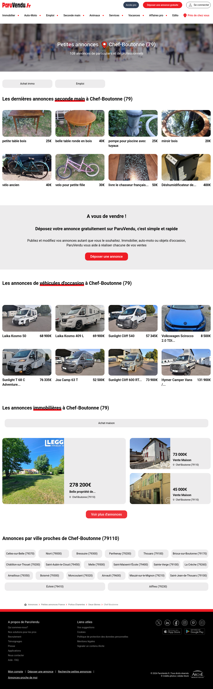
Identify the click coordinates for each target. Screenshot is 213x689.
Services (114, 15)
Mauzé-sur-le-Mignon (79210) (147, 575)
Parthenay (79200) (120, 553)
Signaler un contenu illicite (90, 646)
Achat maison (106, 423)
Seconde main (71, 15)
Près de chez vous (195, 15)
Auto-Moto (30, 15)
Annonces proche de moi (22, 677)
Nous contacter (16, 655)
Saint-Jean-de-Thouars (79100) (188, 575)
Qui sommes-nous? (18, 627)
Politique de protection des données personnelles (102, 636)
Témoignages (15, 641)
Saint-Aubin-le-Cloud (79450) (63, 564)
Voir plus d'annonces (106, 514)
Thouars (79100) (153, 553)
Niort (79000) (54, 553)
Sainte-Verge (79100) (166, 564)
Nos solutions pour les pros (22, 632)
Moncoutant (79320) (80, 575)
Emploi (50, 15)
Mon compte (15, 671)
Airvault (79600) (111, 575)
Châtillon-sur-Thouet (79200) (23, 564)
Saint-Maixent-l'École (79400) (130, 564)
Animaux (95, 15)
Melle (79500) (96, 564)
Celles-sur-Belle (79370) (20, 553)
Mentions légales (86, 641)
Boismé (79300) (49, 575)
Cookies (81, 632)
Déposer (162, 5)
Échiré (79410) (55, 586)
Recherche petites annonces (74, 671)
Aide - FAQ (13, 660)
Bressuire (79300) (87, 553)
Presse (11, 646)
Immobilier (8, 15)
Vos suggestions (86, 627)
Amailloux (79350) (19, 575)
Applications (14, 650)
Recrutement (14, 636)
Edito (175, 15)
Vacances (134, 15)
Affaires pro (156, 15)
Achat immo (27, 83)
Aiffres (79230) (158, 586)
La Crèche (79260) (196, 564)
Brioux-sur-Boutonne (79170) (190, 553)
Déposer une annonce (106, 257)
